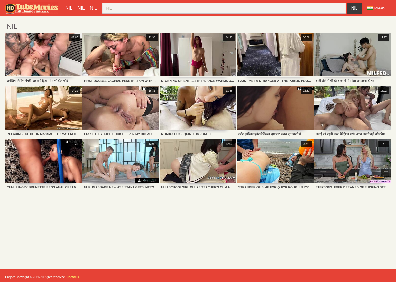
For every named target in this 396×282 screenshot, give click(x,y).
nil (68, 8)
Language (377, 8)
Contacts (73, 277)
